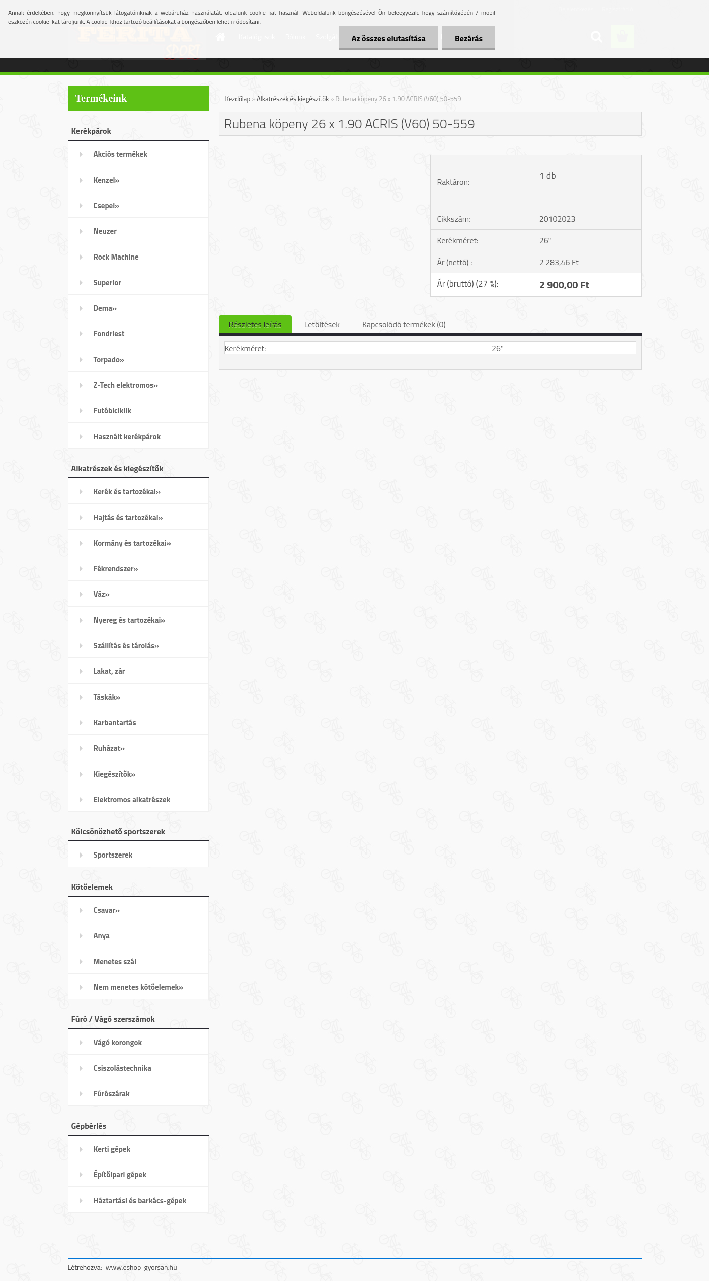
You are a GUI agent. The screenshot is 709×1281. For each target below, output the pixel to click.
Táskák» (107, 697)
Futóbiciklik (112, 410)
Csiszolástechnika (122, 1068)
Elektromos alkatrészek (132, 799)
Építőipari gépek (120, 1174)
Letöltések (322, 324)
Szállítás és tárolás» (127, 645)
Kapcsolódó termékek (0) (404, 324)
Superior (107, 282)
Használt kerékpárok (127, 436)
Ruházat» (109, 748)
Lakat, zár (109, 671)
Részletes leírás (255, 324)
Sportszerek (113, 855)
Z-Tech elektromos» (126, 385)
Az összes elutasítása (389, 38)
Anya (102, 936)
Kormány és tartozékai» (132, 543)
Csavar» (107, 910)
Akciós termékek (120, 154)
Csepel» (107, 205)
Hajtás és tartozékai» (128, 517)
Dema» (105, 308)
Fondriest (109, 333)
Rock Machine (116, 257)
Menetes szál (115, 961)
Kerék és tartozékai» (127, 491)
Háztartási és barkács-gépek (140, 1200)
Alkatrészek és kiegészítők (293, 99)
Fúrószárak (112, 1093)
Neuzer (105, 231)
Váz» (102, 594)
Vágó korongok (118, 1042)
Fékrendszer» (116, 568)
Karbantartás (115, 722)
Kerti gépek (112, 1149)
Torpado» (109, 359)
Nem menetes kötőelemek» (139, 987)
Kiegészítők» (115, 774)
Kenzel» (107, 180)
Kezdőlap (238, 99)
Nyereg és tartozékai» (130, 620)
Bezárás (469, 38)
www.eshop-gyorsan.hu (141, 1267)
